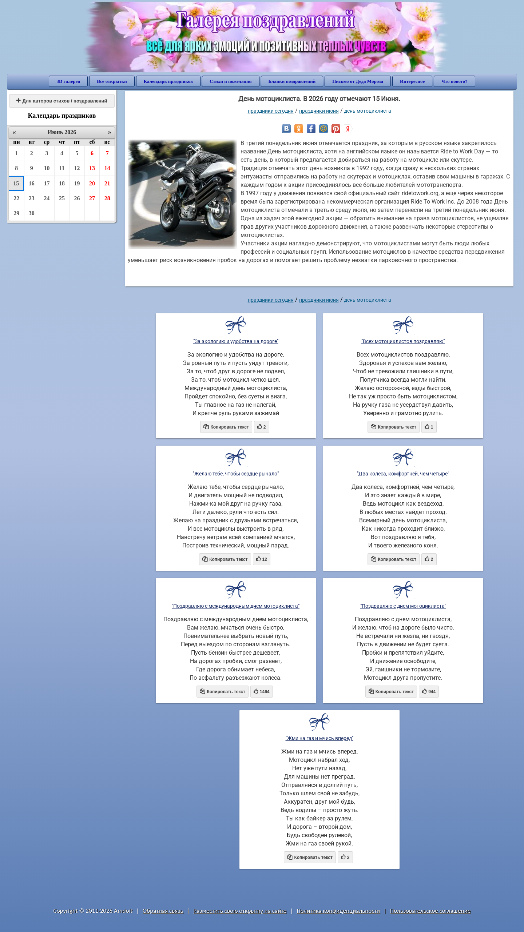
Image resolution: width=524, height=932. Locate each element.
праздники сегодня (271, 111)
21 (107, 183)
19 (77, 183)
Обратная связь (163, 911)
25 (62, 198)
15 (16, 183)
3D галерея (68, 81)
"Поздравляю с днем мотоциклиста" (403, 606)
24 (46, 198)
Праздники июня (319, 111)
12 (77, 168)
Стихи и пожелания (231, 81)
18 (62, 183)
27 (92, 198)
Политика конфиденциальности (338, 911)
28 (107, 198)
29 (16, 213)
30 (32, 213)
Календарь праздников (168, 81)
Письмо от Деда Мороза (357, 81)
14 (107, 168)
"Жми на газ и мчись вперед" (319, 738)
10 (46, 168)
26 (77, 198)
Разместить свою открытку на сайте (239, 911)
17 (46, 183)
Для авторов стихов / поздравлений (61, 101)
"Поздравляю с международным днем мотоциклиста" (235, 606)
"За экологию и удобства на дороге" (235, 341)
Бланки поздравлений (292, 81)
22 (16, 198)
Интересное (412, 81)
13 (92, 168)
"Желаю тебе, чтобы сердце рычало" (236, 474)
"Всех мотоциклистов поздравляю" (403, 341)
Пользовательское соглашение (430, 911)
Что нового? (454, 81)
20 (92, 183)
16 (32, 183)
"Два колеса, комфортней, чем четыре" (403, 474)
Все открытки (112, 81)
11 (61, 168)
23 (32, 198)
